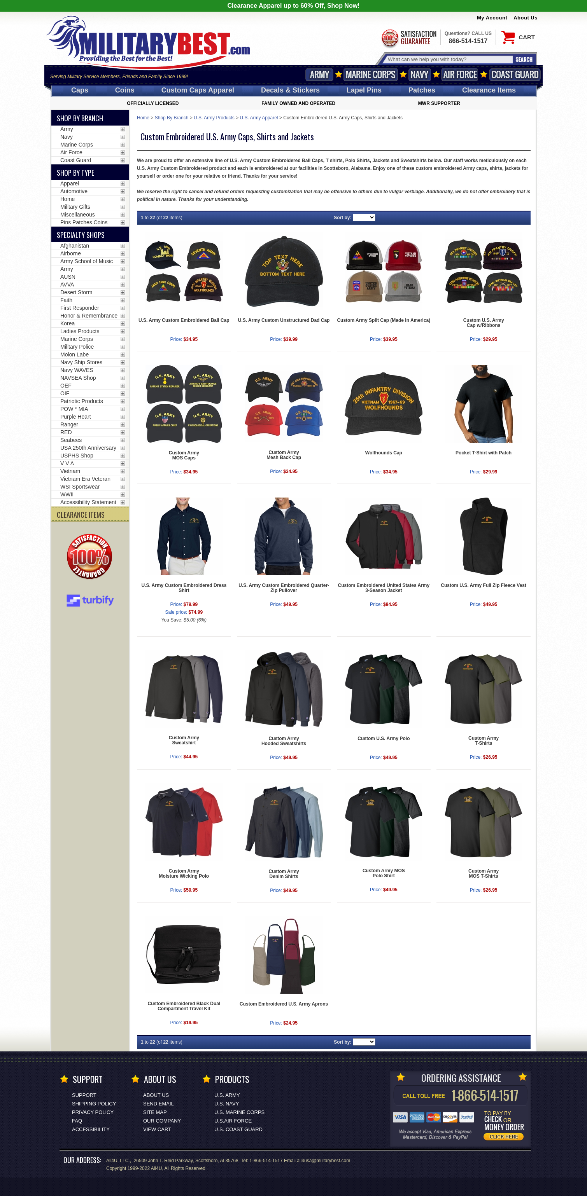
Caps (79, 90)
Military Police (77, 347)
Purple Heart (75, 417)
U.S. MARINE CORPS (239, 1112)
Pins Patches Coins (83, 222)
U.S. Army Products (214, 117)
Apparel (69, 183)
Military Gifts (75, 207)
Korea (67, 323)
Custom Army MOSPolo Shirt (384, 873)
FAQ (77, 1121)
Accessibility (91, 1129)
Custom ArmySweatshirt (184, 740)
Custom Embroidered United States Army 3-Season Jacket (384, 588)
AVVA (67, 284)
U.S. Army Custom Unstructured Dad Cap (284, 320)
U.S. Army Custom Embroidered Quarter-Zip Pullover (283, 588)
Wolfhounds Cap (383, 453)
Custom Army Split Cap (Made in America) (383, 320)
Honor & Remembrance (88, 316)
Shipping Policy (94, 1104)
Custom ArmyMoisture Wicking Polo (184, 873)
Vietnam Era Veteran (85, 479)
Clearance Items (489, 90)
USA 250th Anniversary (88, 448)
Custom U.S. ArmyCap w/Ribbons (483, 323)
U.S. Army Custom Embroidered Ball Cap (184, 320)
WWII (67, 494)
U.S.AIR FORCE (233, 1121)
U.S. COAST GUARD (238, 1129)
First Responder (79, 308)
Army (319, 74)
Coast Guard (515, 74)
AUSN (67, 277)
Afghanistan (74, 246)
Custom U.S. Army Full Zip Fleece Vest (483, 585)
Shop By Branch (172, 117)
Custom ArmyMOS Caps (184, 455)
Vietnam (70, 471)
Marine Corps (370, 74)
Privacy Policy (93, 1112)
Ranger (69, 424)
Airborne (70, 253)
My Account (492, 18)
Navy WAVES (76, 370)
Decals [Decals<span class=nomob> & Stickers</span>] (290, 90)
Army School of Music (86, 261)
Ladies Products (79, 331)
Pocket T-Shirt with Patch (484, 453)
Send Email (158, 1104)
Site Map (155, 1112)
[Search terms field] (449, 59)
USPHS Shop (76, 455)
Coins (125, 90)
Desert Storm (76, 292)
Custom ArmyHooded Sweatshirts (283, 741)
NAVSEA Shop (78, 378)
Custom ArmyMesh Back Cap (283, 455)
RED (66, 432)
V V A (67, 463)
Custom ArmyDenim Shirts (284, 874)
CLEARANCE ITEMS (81, 515)
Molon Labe (74, 354)
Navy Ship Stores (81, 362)
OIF (64, 393)
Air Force (459, 74)
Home (143, 117)
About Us (525, 18)
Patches (421, 90)
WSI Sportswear (80, 487)
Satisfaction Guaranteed (408, 38)
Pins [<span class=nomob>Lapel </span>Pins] (364, 90)
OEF (66, 385)
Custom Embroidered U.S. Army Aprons (284, 1004)
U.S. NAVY (226, 1104)
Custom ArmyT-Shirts (483, 740)
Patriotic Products (81, 401)
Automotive (74, 191)
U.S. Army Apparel (259, 117)
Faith (66, 300)
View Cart (157, 1129)
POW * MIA (74, 409)
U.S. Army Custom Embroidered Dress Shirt (183, 588)
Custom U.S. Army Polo (383, 738)
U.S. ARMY (227, 1095)
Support (84, 1095)
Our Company (162, 1121)
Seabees (71, 440)
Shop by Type (75, 173)
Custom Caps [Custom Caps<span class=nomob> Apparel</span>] (197, 90)
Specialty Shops (81, 235)
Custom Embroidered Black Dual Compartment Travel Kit (184, 1006)
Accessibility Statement (88, 502)
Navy (419, 74)
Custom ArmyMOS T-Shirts (483, 873)
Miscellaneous (77, 214)
